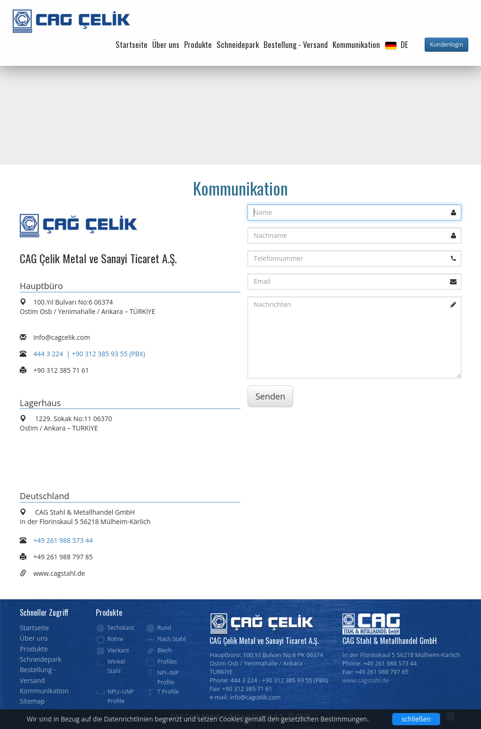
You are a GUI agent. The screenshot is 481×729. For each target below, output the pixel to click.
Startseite (131, 44)
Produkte (198, 44)
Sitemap (32, 701)
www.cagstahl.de (365, 680)
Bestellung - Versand (296, 44)
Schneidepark (238, 44)
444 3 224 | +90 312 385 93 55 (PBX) (89, 353)
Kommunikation (356, 44)
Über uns (165, 44)
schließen (416, 718)
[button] (396, 45)
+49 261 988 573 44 (63, 540)
